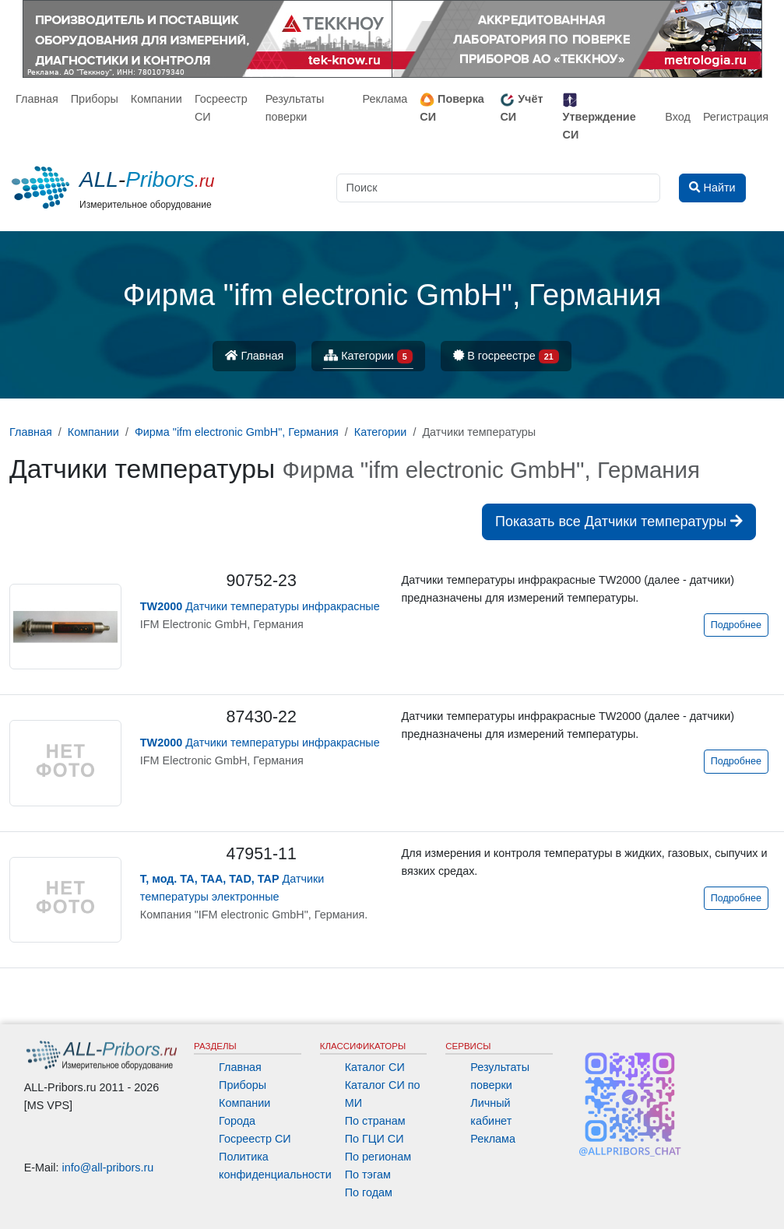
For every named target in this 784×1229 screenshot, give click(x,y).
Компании (156, 99)
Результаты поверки (295, 108)
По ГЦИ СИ (374, 1138)
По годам (368, 1192)
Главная (37, 99)
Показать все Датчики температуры (619, 521)
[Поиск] (498, 188)
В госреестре (506, 356)
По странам (375, 1121)
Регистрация (735, 117)
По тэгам (368, 1174)
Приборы (94, 99)
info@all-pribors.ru (108, 1167)
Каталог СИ (375, 1067)
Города (237, 1121)
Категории (368, 356)
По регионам (378, 1156)
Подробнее (736, 625)
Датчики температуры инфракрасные (260, 606)
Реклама (385, 99)
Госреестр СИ (221, 108)
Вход (678, 117)
